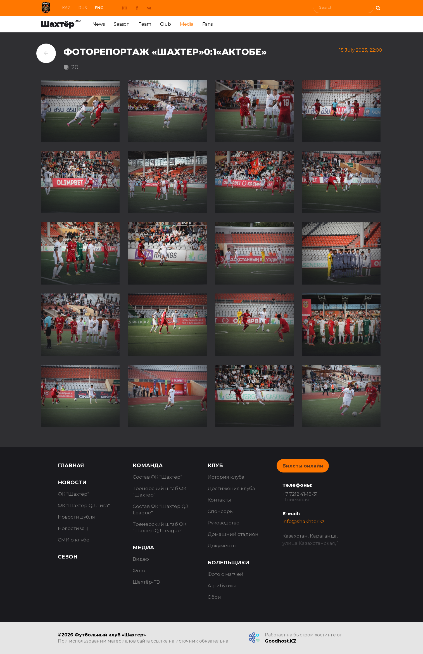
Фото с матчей (225, 574)
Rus (82, 7)
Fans (207, 24)
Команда (148, 465)
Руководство (223, 523)
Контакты (219, 500)
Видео (141, 559)
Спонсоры (221, 511)
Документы (222, 545)
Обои (214, 597)
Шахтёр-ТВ (146, 582)
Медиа (143, 548)
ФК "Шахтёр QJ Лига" (84, 505)
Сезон (67, 557)
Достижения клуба (231, 488)
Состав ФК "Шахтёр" (157, 477)
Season (122, 24)
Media (186, 24)
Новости (72, 482)
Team (145, 24)
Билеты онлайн (302, 466)
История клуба (226, 477)
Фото (139, 570)
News (98, 24)
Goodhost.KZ (280, 641)
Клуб (215, 465)
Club (165, 24)
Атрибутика (222, 585)
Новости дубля (76, 517)
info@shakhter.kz (303, 521)
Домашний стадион (233, 534)
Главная (71, 465)
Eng (99, 7)
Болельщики (228, 563)
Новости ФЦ (73, 528)
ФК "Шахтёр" (73, 494)
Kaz (66, 7)
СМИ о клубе (73, 540)
